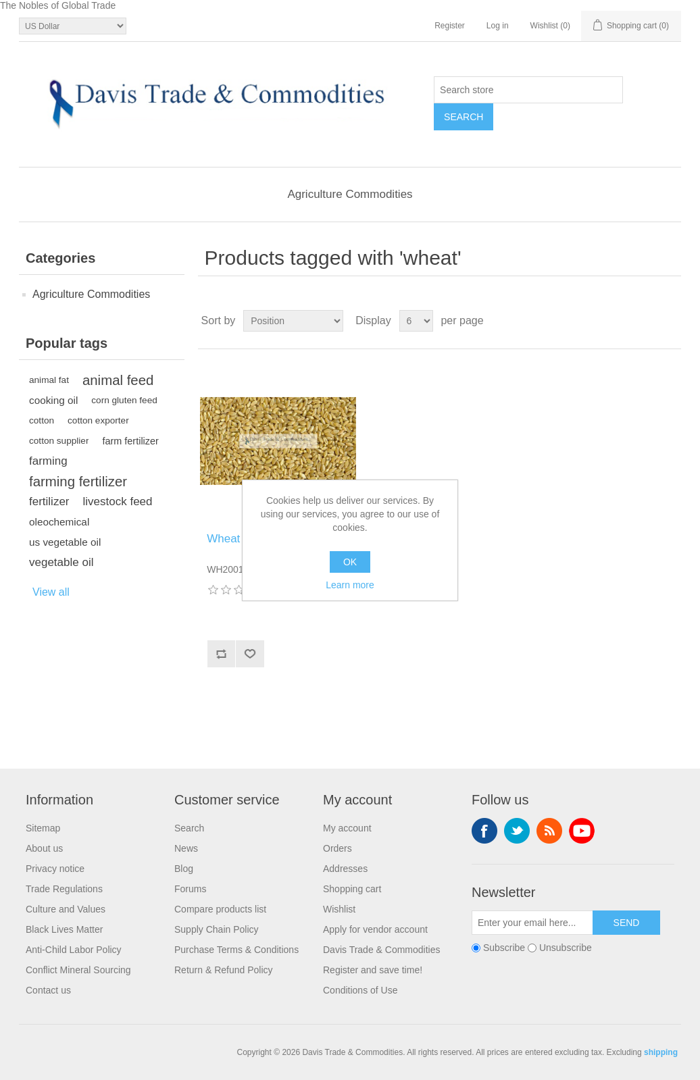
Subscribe (504, 948)
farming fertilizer (78, 481)
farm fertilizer (130, 441)
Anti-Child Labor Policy (74, 949)
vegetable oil (61, 562)
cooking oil (53, 400)
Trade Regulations (64, 888)
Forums (190, 888)
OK (350, 562)
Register (449, 25)
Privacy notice (55, 868)
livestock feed (118, 501)
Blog (183, 868)
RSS (549, 831)
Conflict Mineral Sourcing (78, 970)
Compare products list (220, 909)
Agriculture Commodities (349, 194)
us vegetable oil (65, 542)
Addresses (345, 868)
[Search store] (528, 89)
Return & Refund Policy (223, 970)
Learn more (350, 585)
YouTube (582, 831)
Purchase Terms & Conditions (236, 949)
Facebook (484, 831)
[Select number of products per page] (416, 321)
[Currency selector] (72, 26)
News (186, 848)
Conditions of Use (360, 990)
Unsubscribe (565, 948)
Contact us (48, 990)
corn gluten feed (124, 400)
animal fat (49, 380)
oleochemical (59, 522)
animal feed (117, 380)
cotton (41, 420)
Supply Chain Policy (216, 929)
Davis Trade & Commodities (382, 949)
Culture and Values (65, 909)
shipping (661, 1052)
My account (347, 828)
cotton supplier (59, 441)
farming (48, 461)
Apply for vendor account (375, 929)
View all (51, 592)
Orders (337, 848)
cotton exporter (98, 420)
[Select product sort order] (293, 321)
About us (44, 848)
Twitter (517, 831)
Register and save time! (372, 970)
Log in (497, 25)
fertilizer (49, 501)
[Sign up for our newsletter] (532, 922)
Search (189, 828)
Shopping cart (352, 888)
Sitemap (43, 828)
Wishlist (339, 909)
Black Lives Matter (64, 929)
